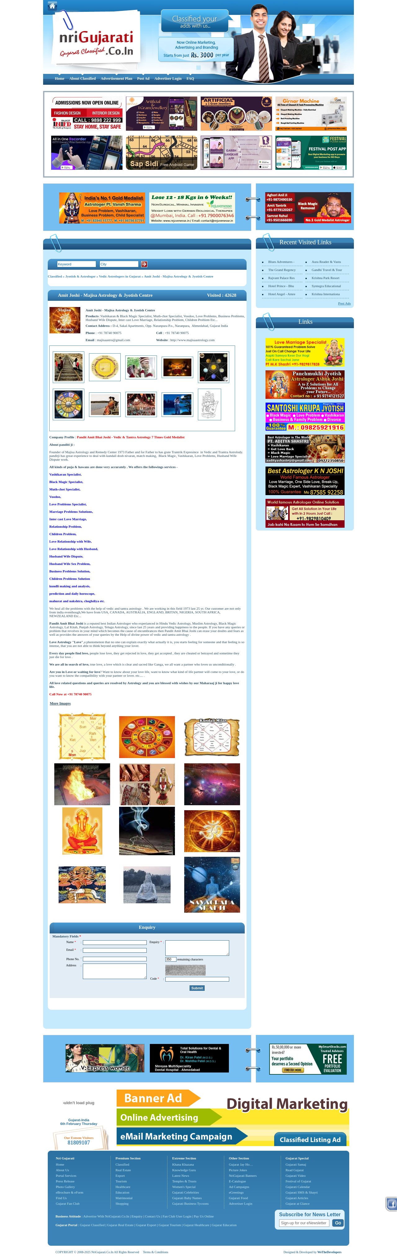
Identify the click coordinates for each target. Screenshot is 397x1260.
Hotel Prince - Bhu (281, 286)
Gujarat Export (146, 1225)
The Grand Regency (282, 270)
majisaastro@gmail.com (113, 340)
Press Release (65, 1181)
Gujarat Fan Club (67, 1203)
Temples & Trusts (184, 1181)
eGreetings (236, 1192)
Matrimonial (123, 1198)
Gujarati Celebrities (185, 1192)
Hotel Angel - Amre (281, 294)
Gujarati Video (296, 1175)
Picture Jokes (238, 1170)
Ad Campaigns (239, 1187)
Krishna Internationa (326, 294)
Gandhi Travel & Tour (327, 270)
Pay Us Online (204, 1216)
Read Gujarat (295, 1170)
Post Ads (344, 303)
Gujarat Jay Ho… (241, 1164)
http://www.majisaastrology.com (192, 340)
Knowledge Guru (184, 1170)
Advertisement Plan (116, 78)
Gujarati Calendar (298, 1187)
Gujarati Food (238, 1198)
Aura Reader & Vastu (326, 262)
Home (60, 78)
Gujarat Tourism (170, 1225)
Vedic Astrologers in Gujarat (120, 276)
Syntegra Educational (326, 286)
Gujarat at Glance (298, 1203)
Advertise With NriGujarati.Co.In (106, 1216)
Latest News (180, 1175)
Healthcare (122, 1187)
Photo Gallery (65, 1187)
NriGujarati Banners (243, 1175)
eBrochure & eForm (69, 1192)
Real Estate (123, 1170)
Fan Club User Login (177, 1216)
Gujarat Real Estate (120, 1225)
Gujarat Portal (66, 1225)
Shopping (121, 1203)
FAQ (190, 78)
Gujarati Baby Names (187, 1198)
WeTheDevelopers (329, 1252)
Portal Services (66, 1175)
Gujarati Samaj (296, 1164)
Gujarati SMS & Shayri (302, 1192)
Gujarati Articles (297, 1198)
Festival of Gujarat (298, 1181)
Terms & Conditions (155, 1252)
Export (120, 1175)
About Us (62, 1170)
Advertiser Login (167, 78)
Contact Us (152, 1216)
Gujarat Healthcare (196, 1225)
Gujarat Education (224, 1225)
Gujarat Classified (92, 1225)
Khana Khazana (183, 1164)
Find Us (61, 1198)
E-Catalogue (237, 1181)
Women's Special (183, 1187)
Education (122, 1192)
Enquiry (137, 1216)
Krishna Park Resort (325, 278)
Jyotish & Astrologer (80, 276)
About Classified (82, 78)
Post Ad (143, 78)
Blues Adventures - (281, 262)
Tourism (121, 1181)
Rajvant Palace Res (281, 278)
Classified (55, 276)
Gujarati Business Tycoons (190, 1203)
